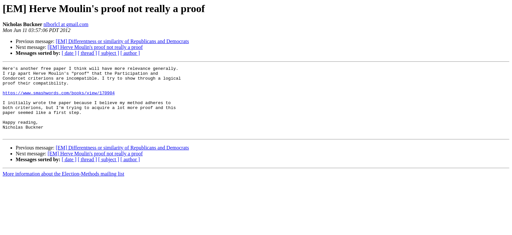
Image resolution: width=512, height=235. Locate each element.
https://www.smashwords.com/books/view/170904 (59, 99)
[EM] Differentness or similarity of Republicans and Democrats (122, 41)
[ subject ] (108, 53)
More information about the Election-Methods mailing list (63, 187)
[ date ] (69, 53)
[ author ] (130, 53)
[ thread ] (87, 53)
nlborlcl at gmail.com (65, 24)
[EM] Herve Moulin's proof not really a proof (95, 47)
